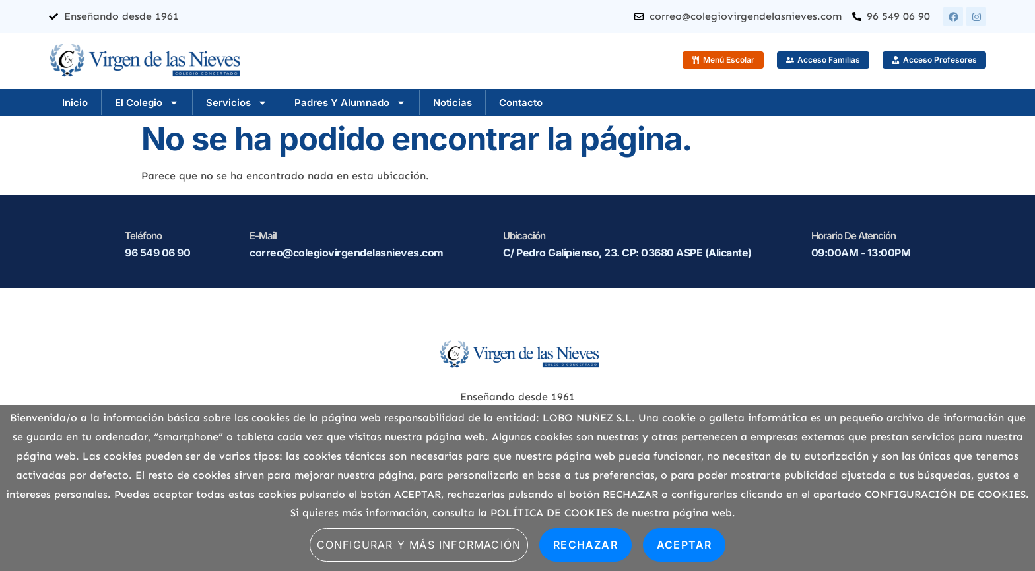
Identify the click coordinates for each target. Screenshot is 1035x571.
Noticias (452, 102)
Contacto (521, 102)
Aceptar (684, 544)
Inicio (75, 102)
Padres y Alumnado (350, 102)
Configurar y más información (419, 544)
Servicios (236, 102)
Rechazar (585, 544)
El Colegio (147, 102)
